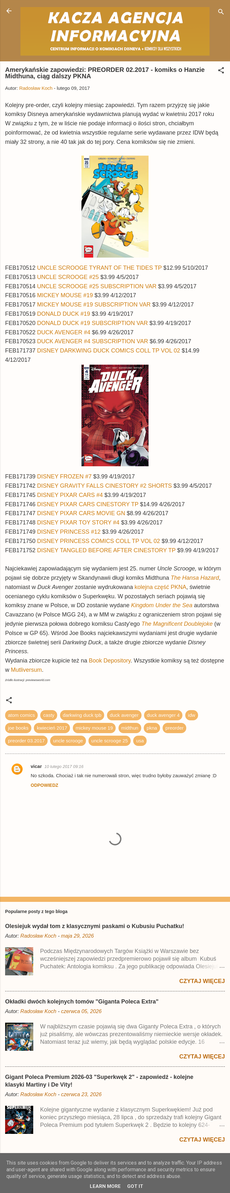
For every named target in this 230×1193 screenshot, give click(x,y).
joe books (18, 728)
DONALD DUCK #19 (64, 314)
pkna (152, 728)
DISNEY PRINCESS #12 (69, 532)
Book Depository (110, 660)
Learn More (105, 1186)
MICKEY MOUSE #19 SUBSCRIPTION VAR (93, 304)
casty (48, 715)
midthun (129, 728)
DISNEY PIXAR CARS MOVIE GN (82, 513)
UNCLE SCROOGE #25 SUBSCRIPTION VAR (97, 286)
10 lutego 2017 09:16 (63, 766)
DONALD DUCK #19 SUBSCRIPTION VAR (92, 323)
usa (140, 740)
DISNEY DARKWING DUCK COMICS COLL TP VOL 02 (108, 350)
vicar (36, 766)
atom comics (21, 715)
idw (191, 715)
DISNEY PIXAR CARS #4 (70, 495)
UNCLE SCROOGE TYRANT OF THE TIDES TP (99, 268)
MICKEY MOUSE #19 (65, 295)
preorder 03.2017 (26, 740)
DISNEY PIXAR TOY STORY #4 (78, 522)
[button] (221, 71)
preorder (174, 728)
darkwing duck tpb (82, 715)
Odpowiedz (44, 785)
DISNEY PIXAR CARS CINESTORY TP (87, 504)
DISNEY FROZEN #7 (64, 476)
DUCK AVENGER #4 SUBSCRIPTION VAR (92, 341)
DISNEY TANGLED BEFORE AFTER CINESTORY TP (106, 550)
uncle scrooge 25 (109, 740)
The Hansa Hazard (195, 578)
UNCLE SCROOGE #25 (68, 277)
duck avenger (124, 715)
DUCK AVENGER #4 (63, 332)
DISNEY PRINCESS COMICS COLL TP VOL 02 (98, 541)
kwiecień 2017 (52, 728)
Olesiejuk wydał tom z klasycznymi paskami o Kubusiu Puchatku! (94, 926)
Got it (135, 1186)
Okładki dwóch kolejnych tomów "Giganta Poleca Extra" (81, 1001)
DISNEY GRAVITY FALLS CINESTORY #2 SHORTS (104, 486)
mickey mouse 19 (94, 728)
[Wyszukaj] (221, 13)
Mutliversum (26, 670)
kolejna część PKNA (160, 587)
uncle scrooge (68, 740)
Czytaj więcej (202, 981)
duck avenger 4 (163, 715)
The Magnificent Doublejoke (177, 624)
